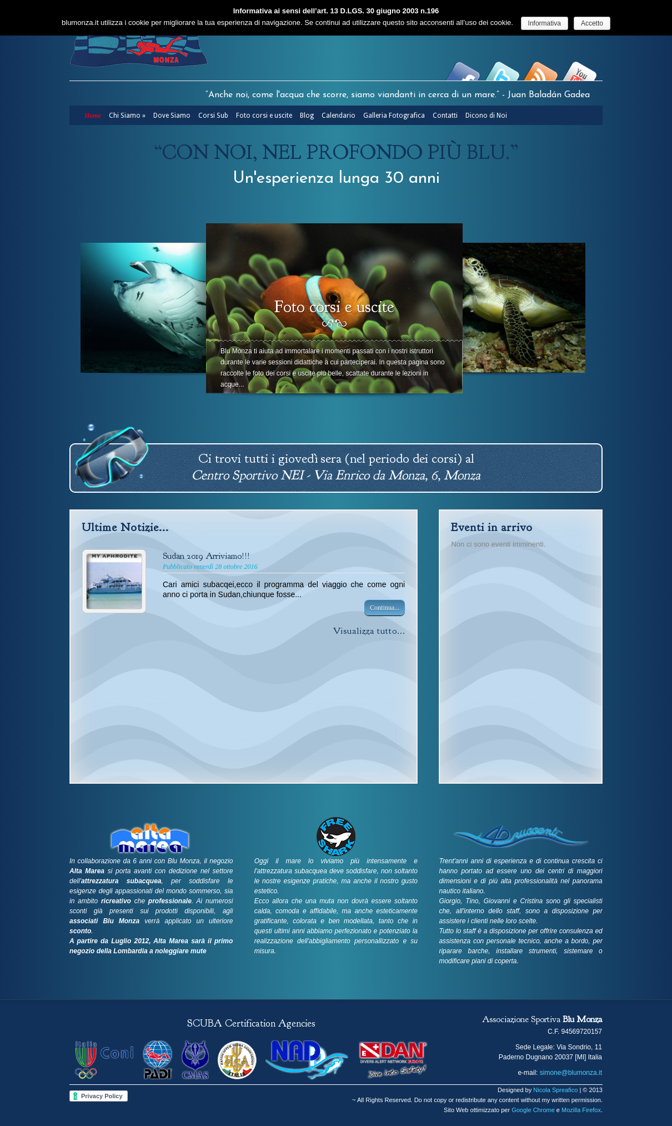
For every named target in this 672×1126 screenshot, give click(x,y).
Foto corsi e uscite (264, 115)
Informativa (544, 23)
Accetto (592, 23)
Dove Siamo (171, 115)
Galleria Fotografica (394, 115)
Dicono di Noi (486, 115)
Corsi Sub (213, 115)
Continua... (384, 608)
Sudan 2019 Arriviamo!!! (206, 556)
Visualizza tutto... (369, 631)
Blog (307, 115)
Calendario (338, 115)
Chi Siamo (127, 115)
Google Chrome (533, 1110)
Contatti (445, 115)
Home (92, 115)
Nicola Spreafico (555, 1090)
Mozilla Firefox (581, 1110)
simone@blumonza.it (571, 1073)
